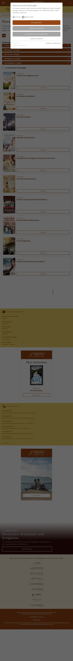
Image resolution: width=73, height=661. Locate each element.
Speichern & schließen (36, 28)
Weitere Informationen (36, 39)
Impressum (49, 43)
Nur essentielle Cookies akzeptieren (37, 34)
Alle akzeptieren (36, 22)
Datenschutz (56, 43)
